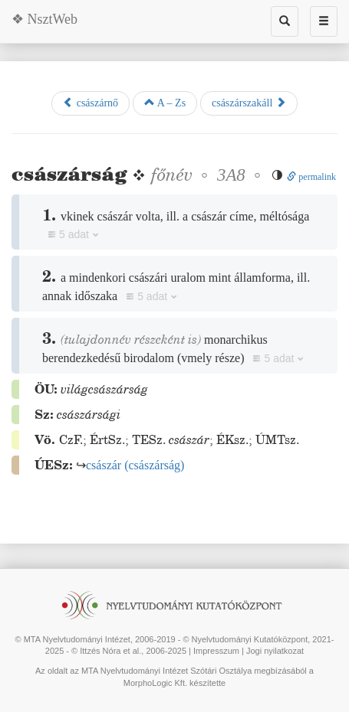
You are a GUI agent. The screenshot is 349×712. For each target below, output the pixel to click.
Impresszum (216, 650)
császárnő (90, 102)
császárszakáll (249, 102)
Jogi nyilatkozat (275, 650)
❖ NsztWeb (44, 19)
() (135, 465)
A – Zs (165, 102)
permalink (311, 176)
